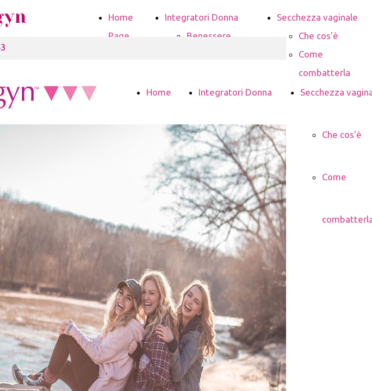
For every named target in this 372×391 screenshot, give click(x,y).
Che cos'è (318, 35)
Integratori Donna (201, 17)
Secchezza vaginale (317, 17)
